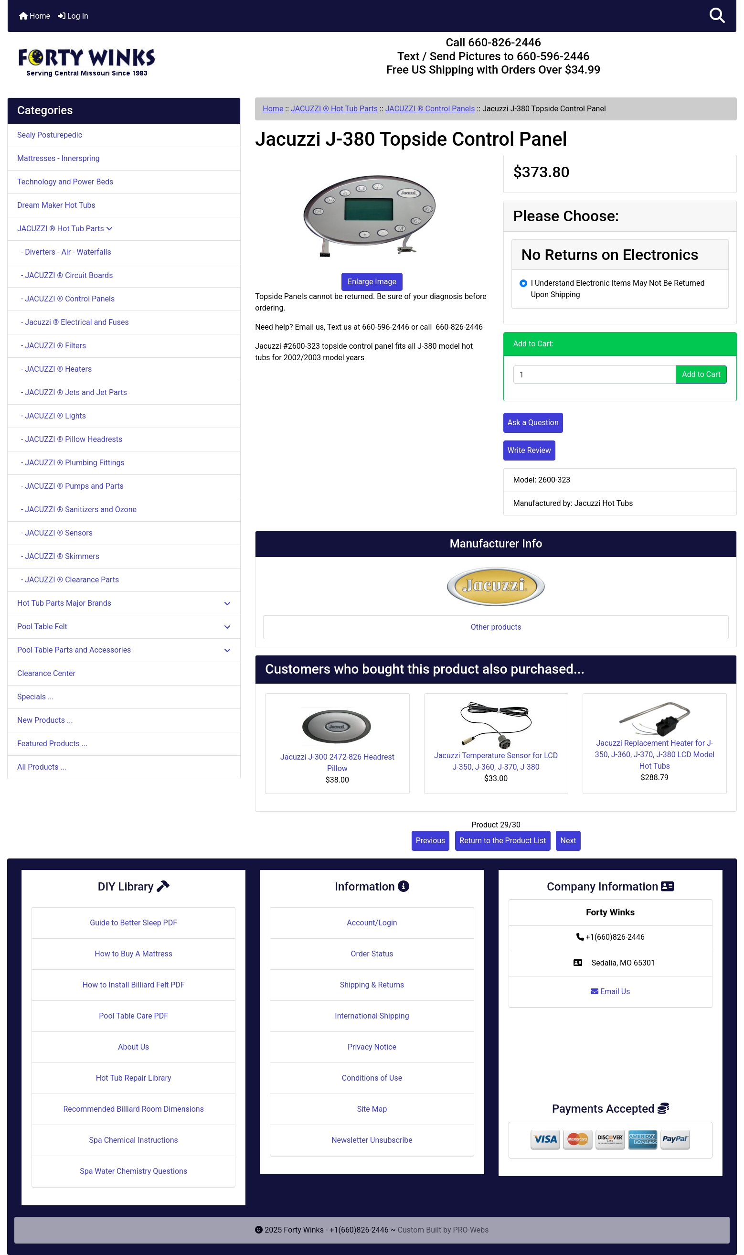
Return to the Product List (502, 840)
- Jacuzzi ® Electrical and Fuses (73, 322)
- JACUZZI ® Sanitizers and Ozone (77, 509)
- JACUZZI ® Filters (51, 345)
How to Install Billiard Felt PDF (134, 984)
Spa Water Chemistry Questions (133, 1171)
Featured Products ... (52, 743)
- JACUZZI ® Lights (51, 415)
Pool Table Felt (124, 626)
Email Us (610, 991)
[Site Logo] (129, 58)
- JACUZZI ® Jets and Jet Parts (72, 392)
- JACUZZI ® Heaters (54, 369)
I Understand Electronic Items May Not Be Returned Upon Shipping (618, 289)
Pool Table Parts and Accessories (124, 649)
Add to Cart (701, 374)
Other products (496, 627)
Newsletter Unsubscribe (372, 1140)
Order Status (372, 953)
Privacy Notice (372, 1046)
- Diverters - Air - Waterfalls (64, 252)
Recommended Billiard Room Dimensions (133, 1109)
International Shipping (372, 1015)
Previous (431, 840)
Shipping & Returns (372, 984)
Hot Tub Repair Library (133, 1078)
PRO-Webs (471, 1229)
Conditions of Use (372, 1078)
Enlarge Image (372, 281)
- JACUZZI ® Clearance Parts (68, 579)
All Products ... (41, 767)
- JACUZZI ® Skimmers (58, 556)
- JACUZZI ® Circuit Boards (65, 275)
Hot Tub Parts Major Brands (124, 603)
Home (34, 16)
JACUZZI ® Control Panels (430, 108)
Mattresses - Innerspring (58, 158)
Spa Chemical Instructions (133, 1140)
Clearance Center (46, 673)
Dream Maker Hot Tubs (56, 205)
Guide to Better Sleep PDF (133, 922)
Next (568, 840)
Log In (73, 16)
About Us (133, 1046)
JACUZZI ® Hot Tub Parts (334, 108)
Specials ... (35, 696)
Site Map (372, 1109)
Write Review (529, 450)
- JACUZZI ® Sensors (55, 532)
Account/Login (372, 922)
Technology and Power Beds (65, 181)
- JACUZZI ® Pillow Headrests (69, 439)
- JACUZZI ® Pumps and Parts (70, 486)
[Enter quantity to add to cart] (595, 374)
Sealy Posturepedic (49, 134)
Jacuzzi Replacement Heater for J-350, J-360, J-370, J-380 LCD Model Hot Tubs (654, 755)
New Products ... (45, 720)
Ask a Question (533, 422)
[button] (717, 16)
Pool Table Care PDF (133, 1015)
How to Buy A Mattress (133, 953)
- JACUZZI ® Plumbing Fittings (71, 462)
